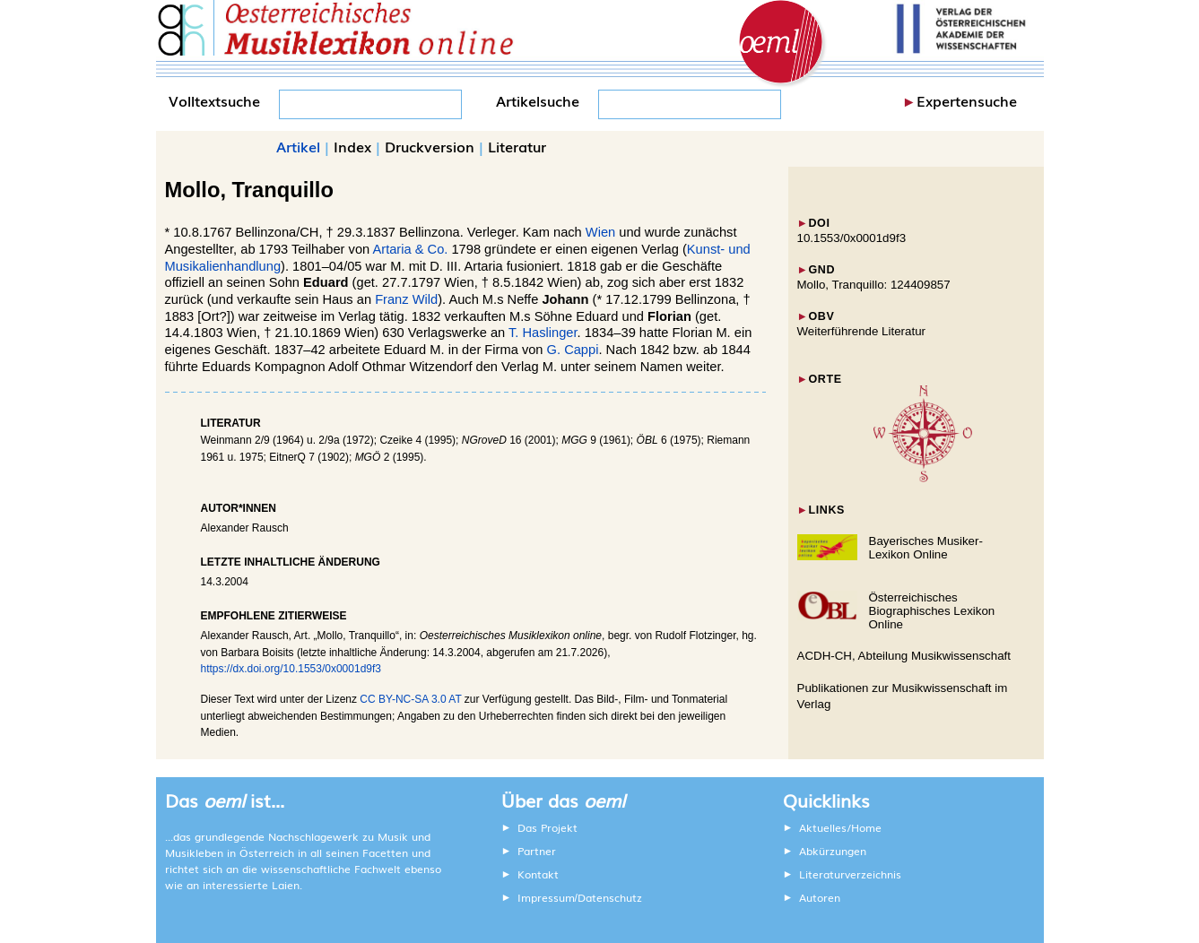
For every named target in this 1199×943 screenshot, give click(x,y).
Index (352, 146)
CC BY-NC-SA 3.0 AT (410, 699)
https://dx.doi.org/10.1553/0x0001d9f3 (291, 668)
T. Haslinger (543, 332)
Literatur (517, 146)
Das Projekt (547, 827)
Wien (600, 232)
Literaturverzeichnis (850, 874)
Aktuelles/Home (840, 827)
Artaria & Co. (409, 249)
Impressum (546, 897)
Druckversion (429, 146)
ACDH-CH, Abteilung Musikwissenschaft (904, 655)
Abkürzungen (832, 851)
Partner (536, 851)
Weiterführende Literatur (861, 331)
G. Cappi (573, 349)
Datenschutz (610, 897)
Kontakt (538, 874)
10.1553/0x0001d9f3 (852, 238)
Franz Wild (406, 299)
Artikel (298, 146)
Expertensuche (967, 100)
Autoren (819, 897)
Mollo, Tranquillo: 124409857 (874, 284)
